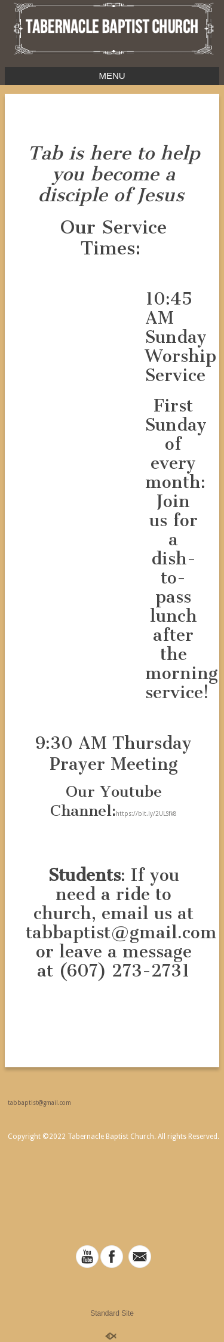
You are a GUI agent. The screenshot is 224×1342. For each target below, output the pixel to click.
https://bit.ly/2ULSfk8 (146, 813)
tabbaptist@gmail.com (39, 1103)
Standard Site (112, 1313)
